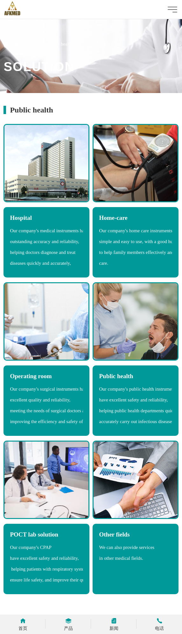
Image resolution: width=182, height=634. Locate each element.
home (16, 44)
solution (34, 44)
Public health (60, 44)
